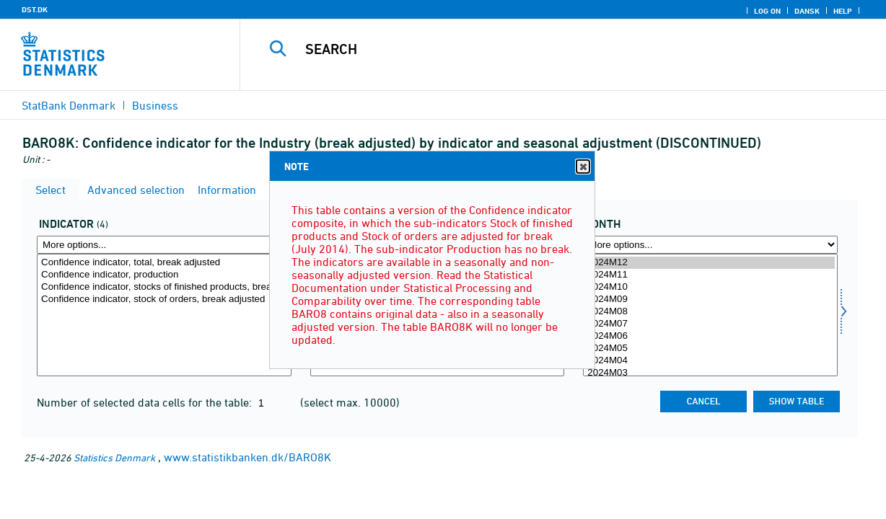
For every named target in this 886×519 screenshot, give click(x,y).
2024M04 (710, 361)
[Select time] (710, 315)
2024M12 (710, 263)
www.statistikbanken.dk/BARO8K (247, 457)
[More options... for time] (710, 245)
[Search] (554, 49)
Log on (767, 11)
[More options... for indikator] (164, 245)
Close (582, 167)
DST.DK (35, 9)
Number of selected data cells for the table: (146, 402)
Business (155, 105)
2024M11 (710, 275)
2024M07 (710, 324)
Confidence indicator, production (164, 275)
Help (842, 11)
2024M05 (710, 348)
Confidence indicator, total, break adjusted (164, 263)
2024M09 (710, 299)
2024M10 (710, 287)
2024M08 (710, 312)
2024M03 (710, 373)
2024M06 (710, 336)
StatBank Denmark (68, 105)
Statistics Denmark (114, 457)
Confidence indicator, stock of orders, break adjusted (164, 299)
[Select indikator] (164, 315)
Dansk (807, 11)
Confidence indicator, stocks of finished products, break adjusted (164, 287)
